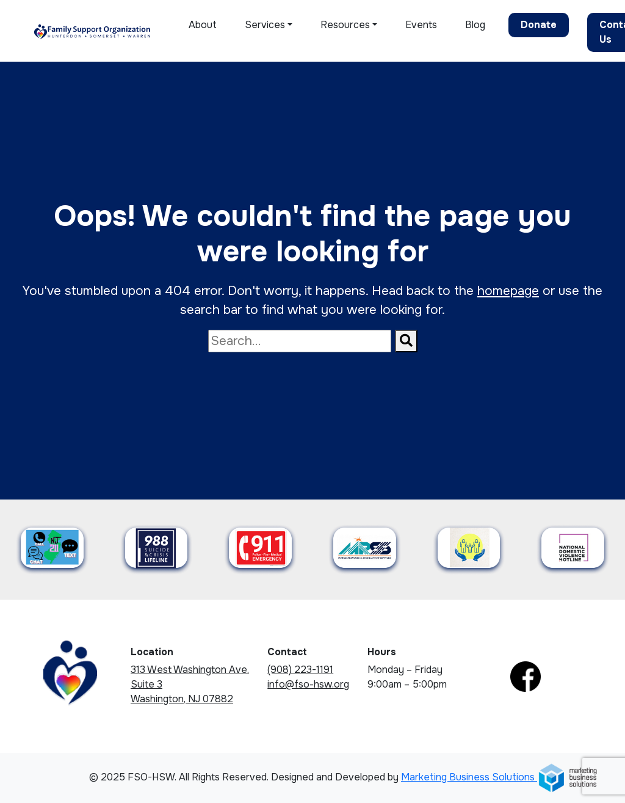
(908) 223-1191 (300, 669)
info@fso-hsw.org (308, 684)
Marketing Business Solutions (499, 777)
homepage (508, 291)
